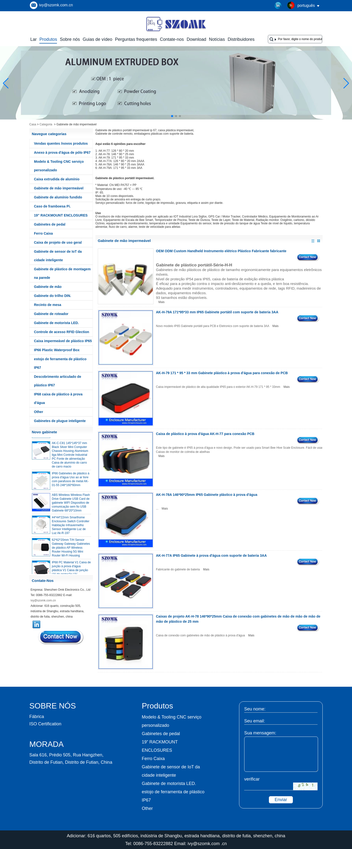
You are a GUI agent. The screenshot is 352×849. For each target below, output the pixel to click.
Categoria (46, 124)
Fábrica (36, 716)
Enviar (281, 799)
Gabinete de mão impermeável (58, 188)
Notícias (217, 39)
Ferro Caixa (43, 233)
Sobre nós (70, 39)
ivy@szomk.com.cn (56, 5)
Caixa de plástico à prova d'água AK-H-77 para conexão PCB (205, 434)
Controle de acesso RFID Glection (61, 332)
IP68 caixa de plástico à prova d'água (58, 398)
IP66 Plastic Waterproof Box (56, 350)
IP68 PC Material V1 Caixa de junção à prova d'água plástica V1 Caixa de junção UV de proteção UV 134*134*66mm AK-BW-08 (71, 571)
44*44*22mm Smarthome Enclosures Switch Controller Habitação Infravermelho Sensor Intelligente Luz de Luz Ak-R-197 (70, 526)
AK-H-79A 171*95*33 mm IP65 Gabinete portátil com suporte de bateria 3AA (217, 312)
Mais (161, 302)
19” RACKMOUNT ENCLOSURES (61, 215)
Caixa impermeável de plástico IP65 (63, 341)
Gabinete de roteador (51, 314)
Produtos (48, 39)
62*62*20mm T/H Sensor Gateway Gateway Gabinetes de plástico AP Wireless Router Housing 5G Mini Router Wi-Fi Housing (71, 548)
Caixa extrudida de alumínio (56, 179)
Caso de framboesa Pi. (52, 206)
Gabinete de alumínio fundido (58, 197)
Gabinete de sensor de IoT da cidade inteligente (58, 256)
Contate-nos (172, 39)
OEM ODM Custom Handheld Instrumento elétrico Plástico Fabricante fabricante (221, 251)
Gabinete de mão (48, 287)
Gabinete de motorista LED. (56, 323)
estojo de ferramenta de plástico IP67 (60, 363)
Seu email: (254, 720)
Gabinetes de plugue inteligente (60, 421)
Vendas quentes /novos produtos (61, 143)
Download (196, 39)
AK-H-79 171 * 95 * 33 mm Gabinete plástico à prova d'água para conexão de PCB (222, 373)
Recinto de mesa (47, 305)
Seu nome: (254, 709)
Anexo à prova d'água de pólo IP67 (62, 152)
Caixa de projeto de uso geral (58, 242)
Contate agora (61, 637)
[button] (172, 116)
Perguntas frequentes (136, 39)
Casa (32, 124)
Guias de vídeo (97, 39)
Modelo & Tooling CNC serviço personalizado (59, 166)
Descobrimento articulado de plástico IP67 (57, 381)
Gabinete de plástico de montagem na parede (62, 273)
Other (38, 412)
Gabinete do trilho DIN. (52, 296)
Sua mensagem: (260, 732)
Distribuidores (241, 39)
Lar (33, 39)
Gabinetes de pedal (49, 224)
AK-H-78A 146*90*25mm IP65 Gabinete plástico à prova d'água (206, 495)
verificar (252, 779)
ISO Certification (45, 723)
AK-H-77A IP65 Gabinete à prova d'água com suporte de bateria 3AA (211, 555)
